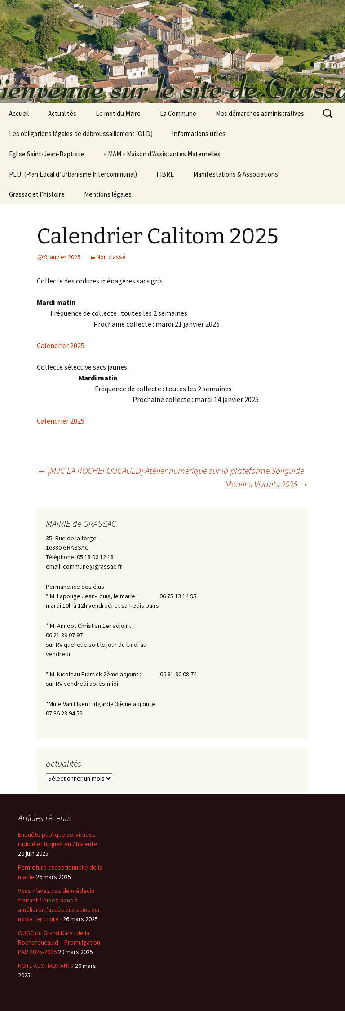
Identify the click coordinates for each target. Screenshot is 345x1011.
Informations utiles (199, 133)
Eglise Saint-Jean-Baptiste (46, 154)
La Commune (178, 113)
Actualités (62, 113)
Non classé (111, 257)
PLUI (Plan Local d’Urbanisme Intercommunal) (73, 174)
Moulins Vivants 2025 (266, 484)
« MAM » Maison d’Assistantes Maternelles (162, 154)
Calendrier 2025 (60, 345)
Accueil (19, 113)
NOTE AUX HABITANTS (46, 966)
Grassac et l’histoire (37, 194)
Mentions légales (108, 194)
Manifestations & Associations (235, 174)
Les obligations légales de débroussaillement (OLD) (81, 133)
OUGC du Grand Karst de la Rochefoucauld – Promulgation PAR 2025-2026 (59, 942)
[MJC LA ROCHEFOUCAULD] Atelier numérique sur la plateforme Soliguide (170, 470)
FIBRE (165, 174)
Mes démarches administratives (260, 113)
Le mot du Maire (118, 113)
